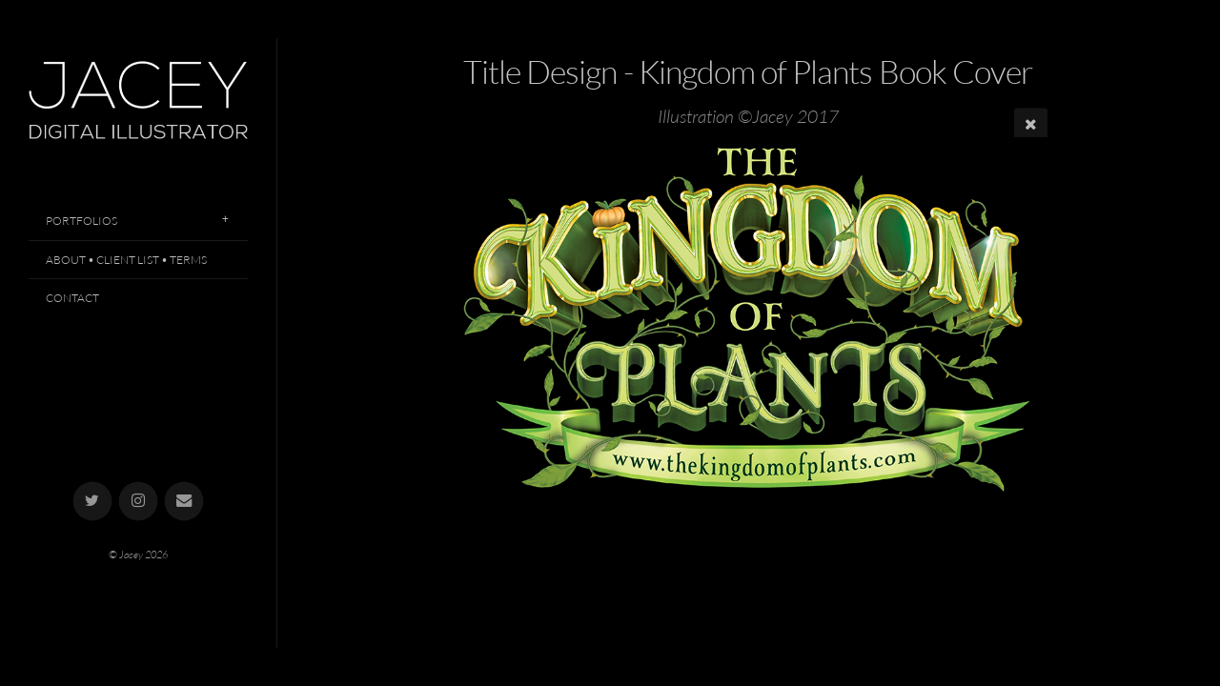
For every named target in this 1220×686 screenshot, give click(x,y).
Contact (72, 298)
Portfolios (81, 220)
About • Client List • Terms (126, 259)
